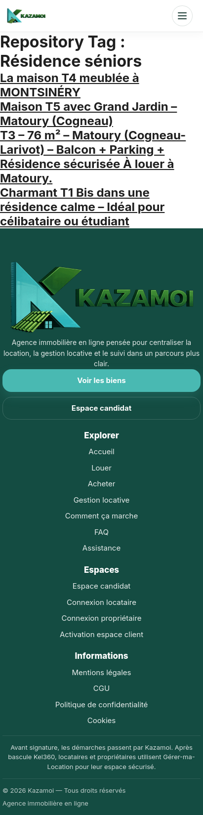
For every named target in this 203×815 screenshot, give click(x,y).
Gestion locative (102, 500)
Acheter (102, 483)
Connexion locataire (101, 602)
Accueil (101, 451)
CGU (101, 688)
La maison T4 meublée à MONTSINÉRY (69, 85)
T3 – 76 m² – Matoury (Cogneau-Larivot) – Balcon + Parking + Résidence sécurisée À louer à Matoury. (93, 156)
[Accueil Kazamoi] (26, 15)
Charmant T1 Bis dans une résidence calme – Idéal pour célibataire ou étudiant (82, 206)
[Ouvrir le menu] (182, 15)
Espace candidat (101, 408)
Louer (101, 467)
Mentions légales (101, 672)
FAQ (101, 532)
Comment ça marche (101, 515)
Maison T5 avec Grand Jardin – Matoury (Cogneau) (88, 113)
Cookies (101, 720)
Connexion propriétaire (101, 618)
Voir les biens (101, 380)
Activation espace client (101, 634)
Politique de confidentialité (101, 704)
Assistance (101, 548)
